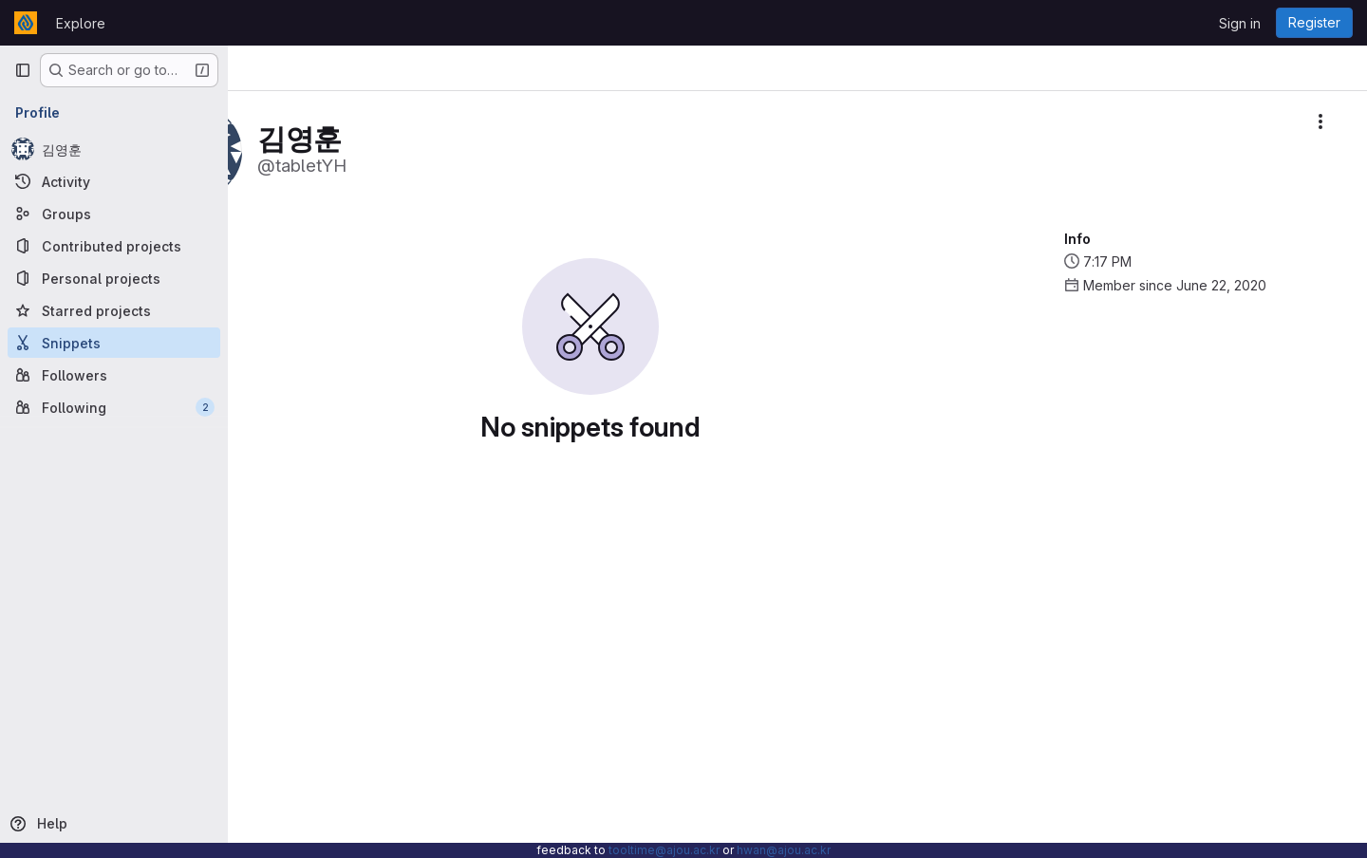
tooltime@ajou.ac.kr (664, 850)
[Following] (114, 407)
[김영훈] (114, 149)
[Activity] (114, 181)
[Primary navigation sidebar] (23, 70)
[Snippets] (114, 342)
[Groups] (114, 213)
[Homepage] (25, 23)
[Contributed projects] (114, 246)
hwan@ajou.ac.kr (784, 850)
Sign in (1240, 23)
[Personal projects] (114, 278)
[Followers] (114, 375)
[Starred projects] (114, 310)
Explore (80, 23)
